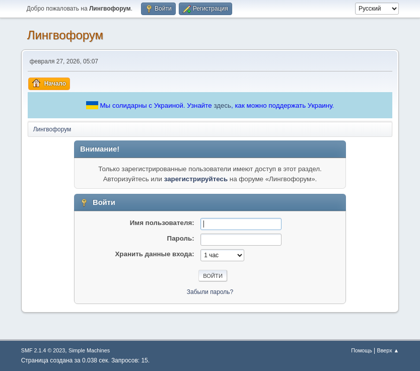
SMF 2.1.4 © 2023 (43, 350)
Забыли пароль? (210, 291)
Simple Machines (89, 350)
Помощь (361, 350)
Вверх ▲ (388, 350)
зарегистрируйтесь (196, 179)
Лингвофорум (65, 35)
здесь (222, 105)
